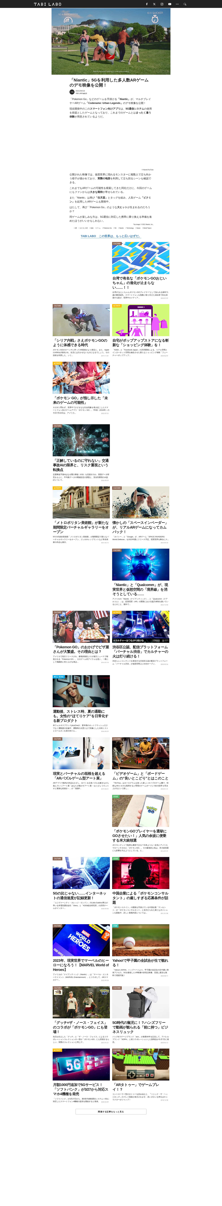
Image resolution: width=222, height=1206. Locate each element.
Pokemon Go (107, 228)
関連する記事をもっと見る (111, 1112)
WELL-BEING (59, 677)
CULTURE (116, 244)
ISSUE (115, 797)
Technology (130, 228)
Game (138, 228)
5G (115, 228)
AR (76, 228)
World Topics (147, 228)
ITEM (115, 926)
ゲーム (98, 228)
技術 (92, 228)
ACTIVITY (116, 306)
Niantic (121, 228)
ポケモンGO (84, 228)
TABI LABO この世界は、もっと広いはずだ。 (111, 236)
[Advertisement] (111, 1167)
